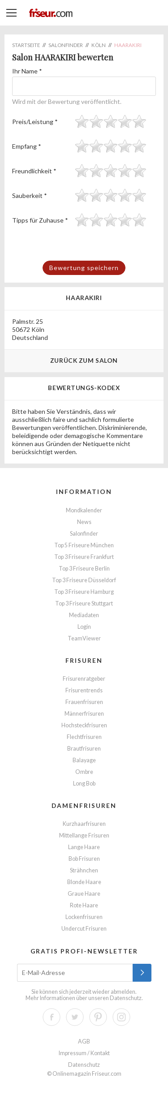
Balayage (84, 760)
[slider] (110, 121)
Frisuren (84, 660)
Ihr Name (27, 71)
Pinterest (98, 1017)
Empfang (26, 146)
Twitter (75, 1017)
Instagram (121, 1017)
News (84, 522)
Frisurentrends (84, 690)
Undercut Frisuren (84, 928)
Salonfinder (84, 533)
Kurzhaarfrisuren (84, 823)
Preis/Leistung (35, 121)
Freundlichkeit (34, 171)
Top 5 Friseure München (84, 545)
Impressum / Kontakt (84, 1053)
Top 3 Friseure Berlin (84, 568)
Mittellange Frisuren (84, 835)
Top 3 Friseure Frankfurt (84, 557)
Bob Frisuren (84, 858)
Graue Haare (84, 893)
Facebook (51, 1017)
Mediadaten (84, 615)
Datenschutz (126, 998)
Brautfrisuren (84, 748)
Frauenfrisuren (84, 702)
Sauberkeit (29, 195)
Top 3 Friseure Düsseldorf (84, 580)
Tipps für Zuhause (40, 220)
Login (84, 626)
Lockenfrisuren (84, 917)
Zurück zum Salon (84, 360)
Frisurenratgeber (84, 678)
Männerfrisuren (84, 713)
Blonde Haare (84, 882)
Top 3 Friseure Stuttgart (84, 603)
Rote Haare (84, 905)
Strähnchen (84, 870)
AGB (84, 1041)
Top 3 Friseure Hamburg (84, 591)
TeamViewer (84, 638)
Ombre (84, 772)
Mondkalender (84, 510)
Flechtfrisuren (84, 737)
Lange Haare (84, 847)
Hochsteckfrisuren (84, 725)
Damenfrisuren (84, 805)
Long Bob (84, 783)
